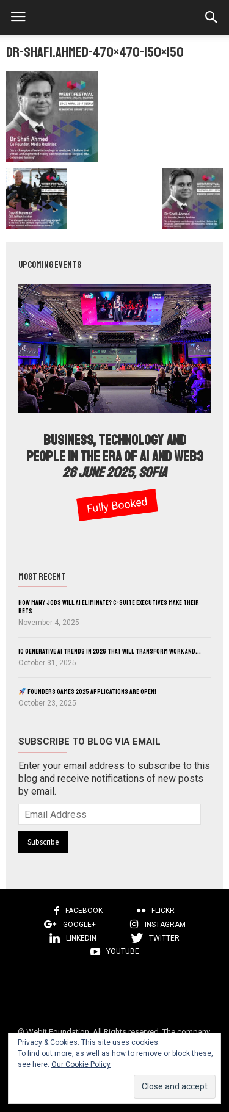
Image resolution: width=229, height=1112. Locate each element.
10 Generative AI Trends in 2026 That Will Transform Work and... (109, 651)
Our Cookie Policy (81, 1064)
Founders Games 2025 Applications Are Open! (87, 692)
